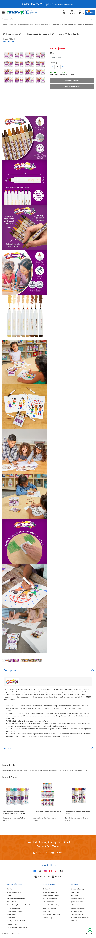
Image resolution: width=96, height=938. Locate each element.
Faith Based (75, 892)
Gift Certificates (48, 902)
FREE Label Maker (77, 921)
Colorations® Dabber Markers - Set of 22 (47, 813)
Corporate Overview (14, 892)
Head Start (75, 895)
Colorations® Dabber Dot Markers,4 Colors (78, 813)
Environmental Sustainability (17, 927)
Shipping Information (50, 892)
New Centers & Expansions (80, 918)
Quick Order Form (77, 902)
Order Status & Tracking (51, 895)
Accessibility (11, 918)
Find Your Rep (47, 918)
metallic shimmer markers (58, 770)
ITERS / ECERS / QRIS (78, 898)
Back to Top (90, 931)
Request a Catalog (77, 889)
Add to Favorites (78, 86)
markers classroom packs (78, 770)
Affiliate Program (77, 905)
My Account (47, 911)
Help (64, 12)
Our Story (10, 889)
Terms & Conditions (13, 908)
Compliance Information (15, 911)
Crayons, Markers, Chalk (25, 24)
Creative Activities (77, 914)
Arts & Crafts (12, 24)
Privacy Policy (11, 902)
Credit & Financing (49, 908)
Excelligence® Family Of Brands (18, 921)
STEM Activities (76, 911)
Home (4, 24)
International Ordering (50, 905)
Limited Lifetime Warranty (16, 898)
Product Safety (12, 924)
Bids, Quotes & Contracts (51, 914)
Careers (9, 895)
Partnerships (11, 914)
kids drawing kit (7, 770)
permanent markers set (22, 770)
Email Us (59, 853)
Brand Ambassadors (78, 908)
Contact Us (46, 889)
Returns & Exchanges (50, 898)
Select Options (72, 80)
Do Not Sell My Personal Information (19, 905)
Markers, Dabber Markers (43, 24)
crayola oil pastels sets (40, 770)
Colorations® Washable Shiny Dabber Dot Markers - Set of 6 (14, 813)
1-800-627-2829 (43, 853)
